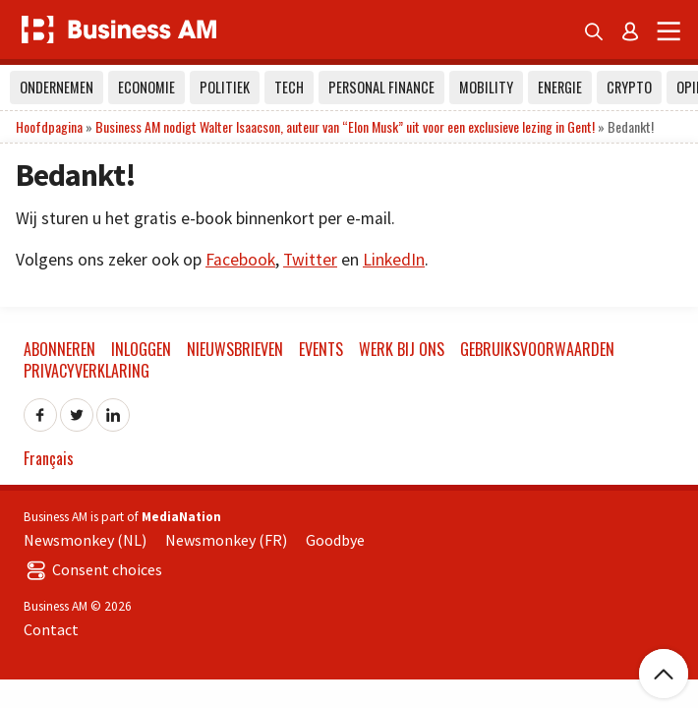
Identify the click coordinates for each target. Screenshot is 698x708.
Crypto (629, 87)
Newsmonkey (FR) (226, 540)
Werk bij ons (401, 349)
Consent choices (93, 569)
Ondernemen (56, 87)
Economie (146, 87)
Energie (560, 87)
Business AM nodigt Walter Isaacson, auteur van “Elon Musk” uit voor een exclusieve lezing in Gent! (345, 126)
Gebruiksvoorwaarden (537, 349)
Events (321, 349)
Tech (289, 87)
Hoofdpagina (49, 126)
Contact (51, 629)
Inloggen (141, 349)
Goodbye (335, 540)
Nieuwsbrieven (235, 349)
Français (49, 458)
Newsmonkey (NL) (85, 540)
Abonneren (59, 349)
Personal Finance (381, 87)
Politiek (225, 87)
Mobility (486, 87)
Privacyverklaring (86, 371)
